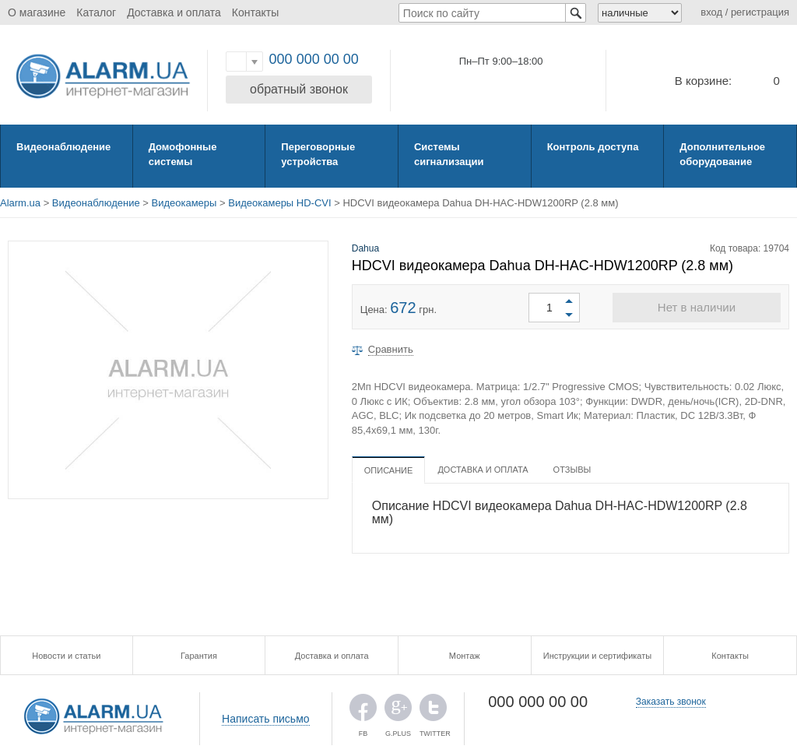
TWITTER (433, 711)
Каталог (96, 12)
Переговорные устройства (318, 154)
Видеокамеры (184, 203)
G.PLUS (398, 711)
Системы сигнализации (448, 154)
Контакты (255, 12)
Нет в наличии (697, 307)
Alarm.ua (20, 203)
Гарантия (199, 655)
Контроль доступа (593, 147)
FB (363, 711)
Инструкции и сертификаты (597, 655)
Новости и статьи (66, 655)
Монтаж (464, 655)
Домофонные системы (183, 154)
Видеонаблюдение (63, 147)
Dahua (365, 248)
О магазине (36, 12)
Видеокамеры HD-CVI (279, 203)
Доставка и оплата (174, 12)
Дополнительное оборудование (722, 154)
